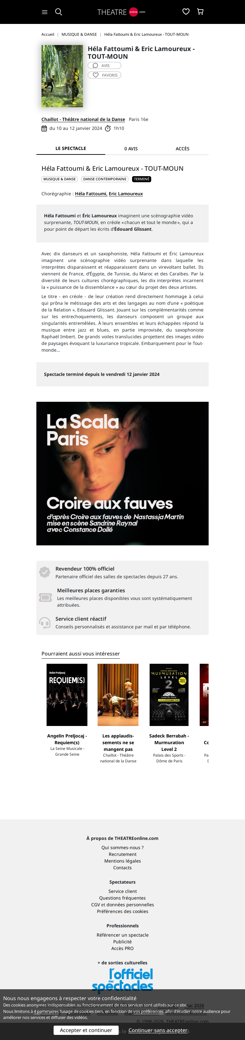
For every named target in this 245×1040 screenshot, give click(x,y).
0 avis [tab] (131, 149)
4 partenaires (46, 1011)
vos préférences (148, 1011)
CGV (95, 905)
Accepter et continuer (86, 1030)
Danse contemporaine (104, 178)
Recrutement (123, 854)
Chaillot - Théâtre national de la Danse (83, 119)
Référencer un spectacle (123, 935)
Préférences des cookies (122, 911)
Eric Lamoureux (126, 194)
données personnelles (130, 905)
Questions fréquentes (122, 898)
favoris (105, 75)
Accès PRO (122, 948)
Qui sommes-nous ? (122, 847)
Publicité (122, 942)
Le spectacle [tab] (71, 148)
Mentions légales (122, 861)
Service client (122, 891)
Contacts (122, 867)
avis (101, 65)
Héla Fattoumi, (91, 194)
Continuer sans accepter (158, 1030)
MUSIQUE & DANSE (59, 178)
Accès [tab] (182, 149)
